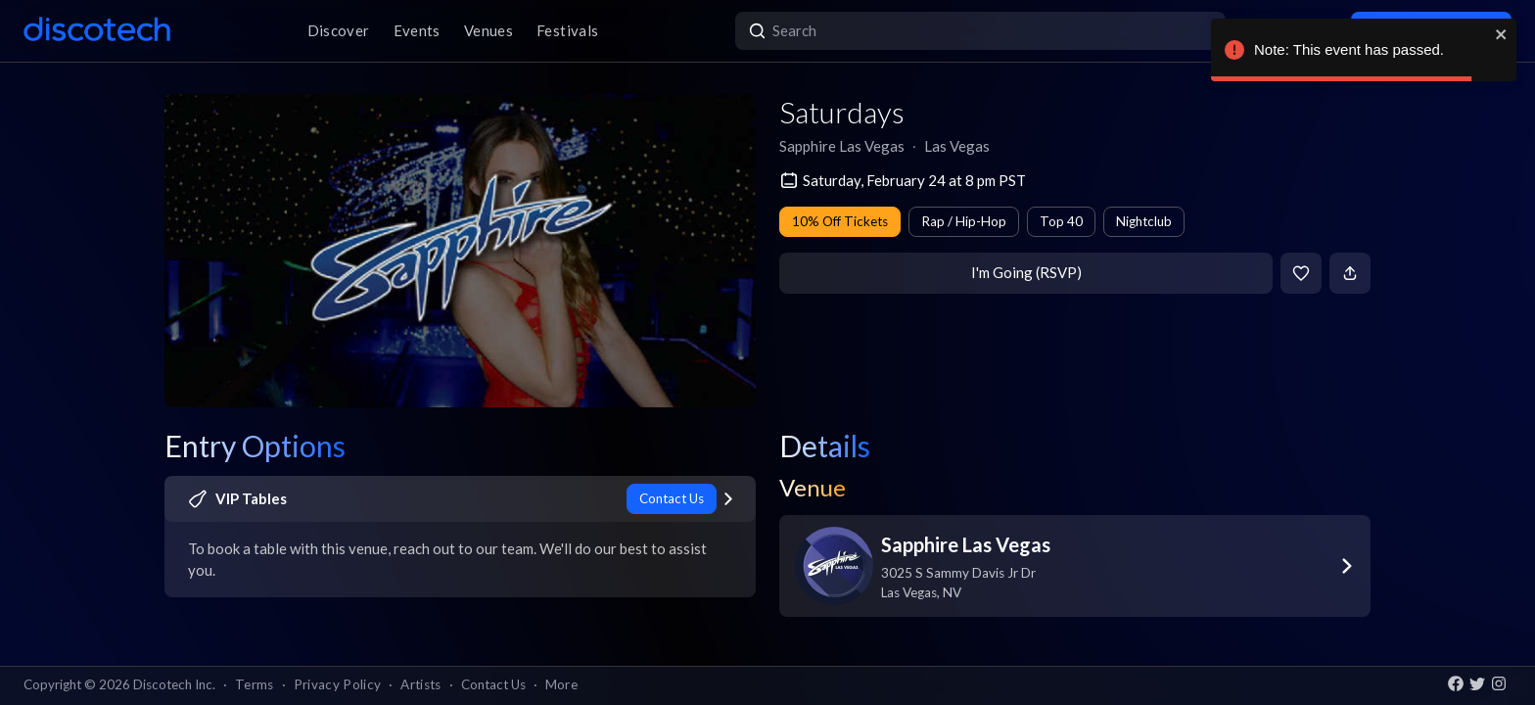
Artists (420, 684)
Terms (254, 684)
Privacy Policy (338, 684)
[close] (1502, 34)
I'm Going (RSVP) (1026, 272)
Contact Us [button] (493, 684)
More (561, 684)
